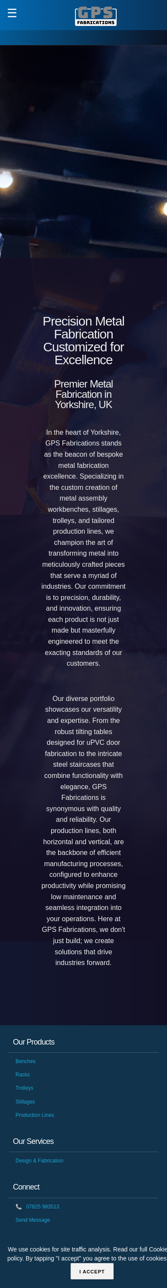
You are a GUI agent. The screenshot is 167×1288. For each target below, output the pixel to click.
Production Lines (34, 1115)
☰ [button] (12, 13)
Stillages (25, 1102)
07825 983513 (37, 1207)
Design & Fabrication (39, 1161)
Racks (22, 1075)
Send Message (32, 1220)
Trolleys (24, 1088)
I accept (92, 1271)
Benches (25, 1061)
